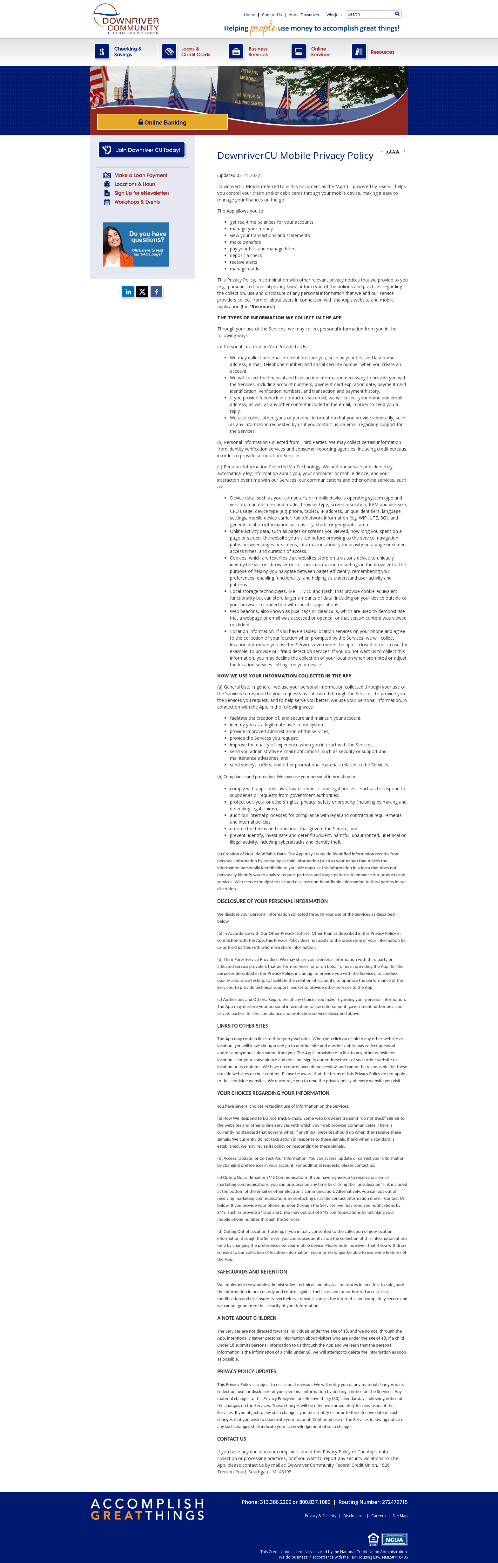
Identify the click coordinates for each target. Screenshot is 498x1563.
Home (249, 14)
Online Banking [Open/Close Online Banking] (138, 121)
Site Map (400, 1516)
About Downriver (304, 14)
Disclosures (353, 1516)
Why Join (334, 14)
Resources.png (377, 52)
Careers (378, 1516)
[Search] (397, 13)
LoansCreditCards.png (191, 52)
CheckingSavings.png (124, 52)
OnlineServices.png (317, 52)
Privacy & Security (320, 1516)
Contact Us (272, 14)
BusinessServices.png (255, 52)
